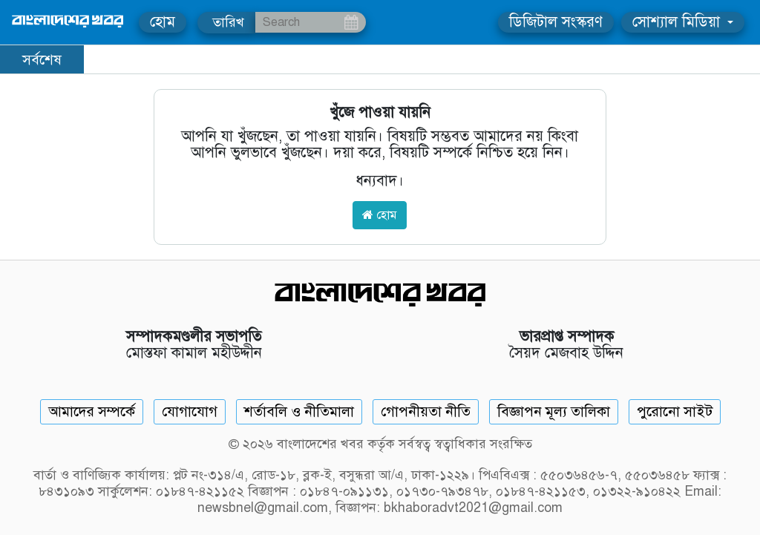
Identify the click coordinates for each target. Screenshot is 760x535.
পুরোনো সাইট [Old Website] (674, 411)
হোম (162, 22)
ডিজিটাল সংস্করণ (556, 22)
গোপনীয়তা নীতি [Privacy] (426, 411)
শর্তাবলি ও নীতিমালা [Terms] (299, 411)
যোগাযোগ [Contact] (189, 411)
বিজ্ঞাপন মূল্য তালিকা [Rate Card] (553, 411)
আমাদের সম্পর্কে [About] (91, 411)
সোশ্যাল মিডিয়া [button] (678, 22)
